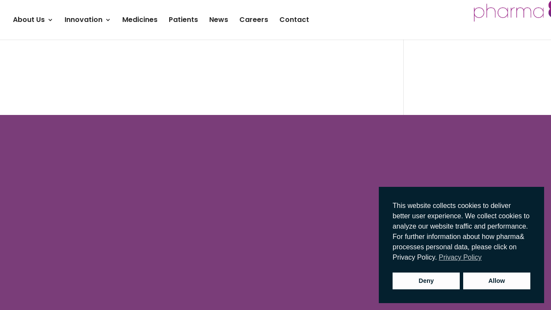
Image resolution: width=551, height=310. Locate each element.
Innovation (83, 21)
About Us (29, 21)
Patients (183, 21)
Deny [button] (426, 280)
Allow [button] (497, 280)
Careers (253, 21)
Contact (294, 21)
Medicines (140, 21)
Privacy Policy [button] (460, 257)
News (218, 21)
